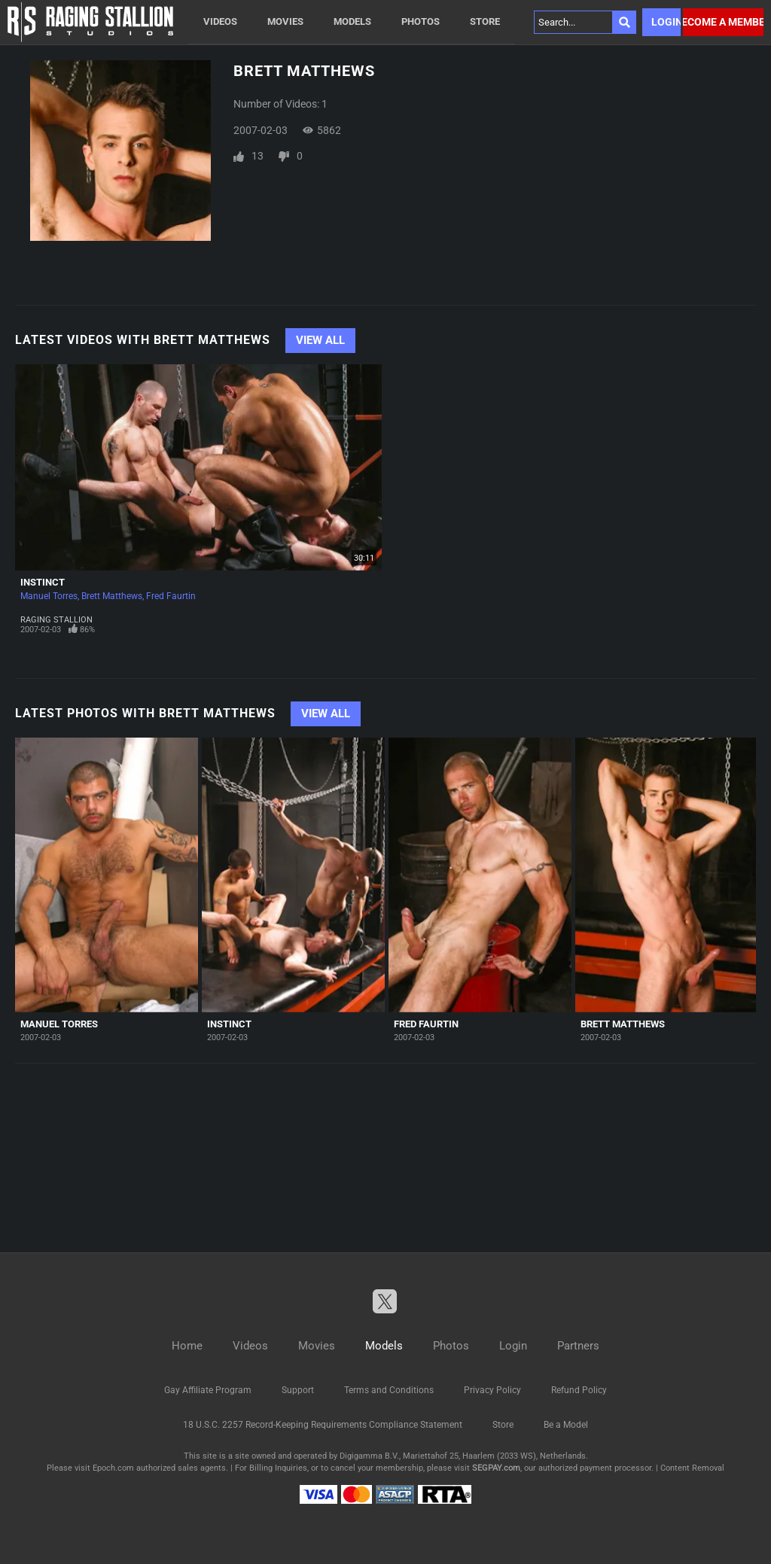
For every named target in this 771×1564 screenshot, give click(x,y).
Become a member (723, 22)
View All (320, 340)
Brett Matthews (111, 596)
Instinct (42, 582)
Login (666, 22)
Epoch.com (113, 1468)
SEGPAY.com (496, 1468)
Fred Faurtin (171, 596)
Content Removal (692, 1468)
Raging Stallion (56, 620)
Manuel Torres (49, 596)
